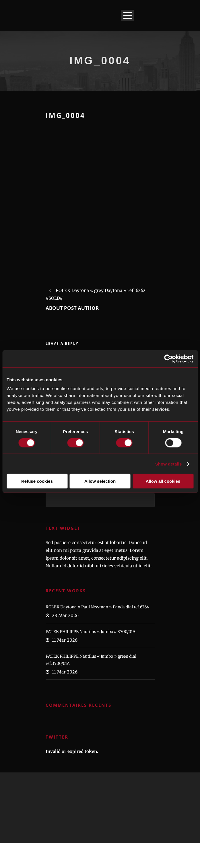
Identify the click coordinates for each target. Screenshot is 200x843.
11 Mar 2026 (64, 640)
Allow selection (100, 481)
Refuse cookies (37, 481)
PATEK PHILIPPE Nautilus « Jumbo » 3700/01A (90, 631)
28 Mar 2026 (65, 615)
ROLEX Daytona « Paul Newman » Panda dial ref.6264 (97, 607)
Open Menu (127, 15)
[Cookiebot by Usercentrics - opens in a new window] (168, 358)
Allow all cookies (163, 481)
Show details (168, 463)
